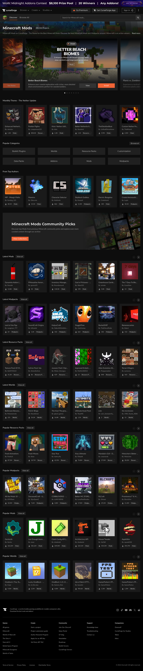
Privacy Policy (21, 665)
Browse (24, 10)
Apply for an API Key (38, 638)
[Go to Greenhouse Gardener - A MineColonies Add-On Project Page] (106, 276)
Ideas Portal (63, 631)
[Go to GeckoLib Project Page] (13, 533)
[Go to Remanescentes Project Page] (130, 319)
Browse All (24, 17)
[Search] (138, 17)
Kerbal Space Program (10, 646)
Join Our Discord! (65, 627)
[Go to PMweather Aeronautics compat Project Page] (36, 276)
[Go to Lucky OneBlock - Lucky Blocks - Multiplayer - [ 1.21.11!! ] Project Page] (36, 576)
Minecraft (6, 631)
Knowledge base (92, 627)
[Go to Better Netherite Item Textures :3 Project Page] (83, 120)
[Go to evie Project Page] (106, 405)
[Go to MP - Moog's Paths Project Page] (13, 191)
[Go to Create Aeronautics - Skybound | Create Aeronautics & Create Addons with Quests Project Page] (130, 191)
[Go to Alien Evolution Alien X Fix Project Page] (106, 362)
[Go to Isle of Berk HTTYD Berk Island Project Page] (83, 576)
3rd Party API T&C (37, 642)
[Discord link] (130, 610)
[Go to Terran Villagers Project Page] (130, 362)
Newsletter (62, 638)
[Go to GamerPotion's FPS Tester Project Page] (106, 576)
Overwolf (118, 627)
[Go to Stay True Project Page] (59, 448)
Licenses (32, 665)
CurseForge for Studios (123, 631)
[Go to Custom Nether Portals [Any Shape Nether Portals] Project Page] (130, 120)
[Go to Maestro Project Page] (36, 191)
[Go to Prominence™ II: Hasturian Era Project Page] (130, 490)
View (88, 86)
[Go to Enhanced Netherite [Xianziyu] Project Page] (13, 120)
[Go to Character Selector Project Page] (59, 191)
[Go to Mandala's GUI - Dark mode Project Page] (106, 448)
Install (106, 86)
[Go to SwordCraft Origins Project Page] (36, 319)
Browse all (135, 143)
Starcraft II (6, 642)
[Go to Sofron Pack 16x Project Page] (36, 362)
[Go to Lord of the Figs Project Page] (13, 319)
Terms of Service (8, 665)
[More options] (138, 10)
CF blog (61, 635)
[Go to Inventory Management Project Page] (59, 276)
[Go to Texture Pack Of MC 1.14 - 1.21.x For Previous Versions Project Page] (13, 362)
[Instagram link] (117, 610)
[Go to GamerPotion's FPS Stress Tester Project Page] (130, 576)
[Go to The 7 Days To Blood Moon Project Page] (130, 276)
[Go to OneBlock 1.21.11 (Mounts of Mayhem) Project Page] (59, 576)
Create (36, 10)
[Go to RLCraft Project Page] (106, 490)
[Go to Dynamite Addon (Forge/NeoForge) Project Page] (13, 276)
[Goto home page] (9, 10)
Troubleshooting (92, 631)
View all (20, 257)
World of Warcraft (9, 635)
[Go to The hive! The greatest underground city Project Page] (59, 405)
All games (6, 627)
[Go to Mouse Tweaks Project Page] (106, 533)
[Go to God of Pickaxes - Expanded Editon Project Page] (83, 276)
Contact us (90, 635)
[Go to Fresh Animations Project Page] (13, 448)
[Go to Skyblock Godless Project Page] (83, 191)
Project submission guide (39, 631)
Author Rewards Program (39, 635)
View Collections (20, 239)
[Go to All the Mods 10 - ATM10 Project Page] (13, 490)
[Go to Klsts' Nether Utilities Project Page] (59, 120)
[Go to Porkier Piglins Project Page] (36, 120)
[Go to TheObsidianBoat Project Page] (106, 120)
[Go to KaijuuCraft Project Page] (59, 319)
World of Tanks (8, 653)
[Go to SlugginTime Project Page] (83, 319)
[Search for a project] (98, 17)
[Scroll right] (138, 257)
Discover (13, 17)
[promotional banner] (71, 3)
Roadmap (62, 642)
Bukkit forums (64, 646)
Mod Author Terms (45, 665)
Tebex (117, 635)
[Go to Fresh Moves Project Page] (36, 448)
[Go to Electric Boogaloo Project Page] (106, 191)
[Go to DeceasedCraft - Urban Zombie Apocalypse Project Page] (36, 490)
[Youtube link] (126, 610)
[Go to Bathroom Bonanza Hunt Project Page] (13, 405)
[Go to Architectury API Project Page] (83, 533)
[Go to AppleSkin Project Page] (130, 533)
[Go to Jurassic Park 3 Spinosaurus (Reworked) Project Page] (59, 362)
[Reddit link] (139, 610)
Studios (47, 10)
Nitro (116, 638)
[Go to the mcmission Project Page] (130, 405)
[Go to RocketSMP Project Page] (106, 319)
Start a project (36, 627)
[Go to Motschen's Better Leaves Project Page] (130, 448)
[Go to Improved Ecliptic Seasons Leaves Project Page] (83, 362)
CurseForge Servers (65, 649)
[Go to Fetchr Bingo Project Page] (36, 405)
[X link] (134, 610)
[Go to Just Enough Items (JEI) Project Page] (36, 533)
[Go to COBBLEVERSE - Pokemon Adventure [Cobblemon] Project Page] (59, 490)
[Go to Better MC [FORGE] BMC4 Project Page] (83, 490)
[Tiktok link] (122, 610)
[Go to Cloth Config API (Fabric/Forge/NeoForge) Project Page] (59, 533)
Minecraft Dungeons (10, 649)
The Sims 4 (6, 638)
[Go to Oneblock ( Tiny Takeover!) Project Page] (13, 576)
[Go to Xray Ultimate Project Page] (83, 448)
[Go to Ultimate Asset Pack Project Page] (83, 405)
